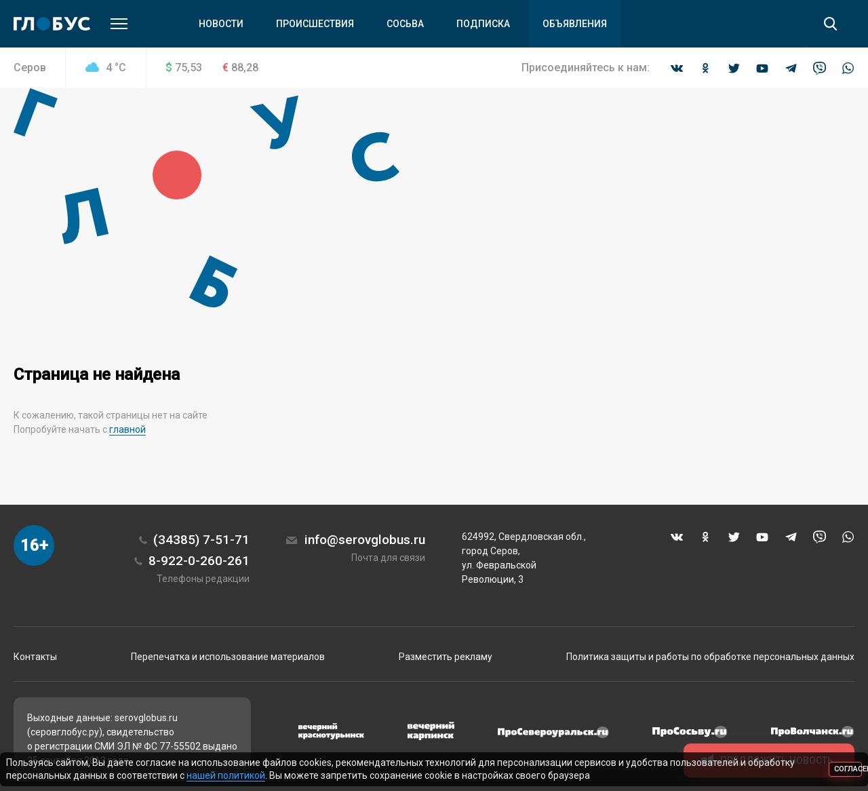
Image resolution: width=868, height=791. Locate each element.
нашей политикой (225, 775)
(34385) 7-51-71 (201, 539)
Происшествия (315, 23)
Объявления (574, 23)
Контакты (35, 656)
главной (127, 429)
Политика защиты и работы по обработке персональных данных (710, 656)
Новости (221, 23)
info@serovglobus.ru (364, 539)
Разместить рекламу (445, 656)
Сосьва (405, 23)
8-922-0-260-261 (199, 560)
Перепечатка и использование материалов (228, 656)
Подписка (483, 23)
